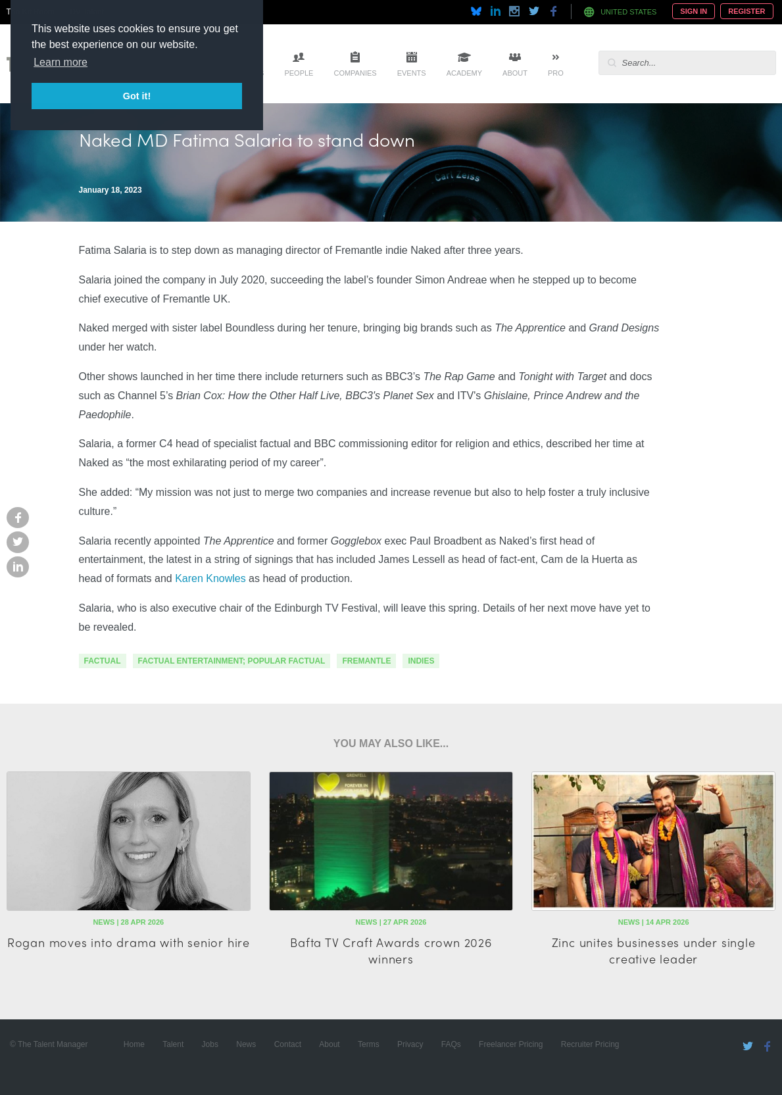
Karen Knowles (210, 578)
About (514, 73)
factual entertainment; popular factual (232, 661)
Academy (464, 73)
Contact (287, 1044)
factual (102, 661)
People (298, 73)
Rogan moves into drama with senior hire (128, 942)
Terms (368, 1044)
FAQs (451, 1044)
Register (746, 11)
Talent (172, 1044)
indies (421, 661)
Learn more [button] (60, 62)
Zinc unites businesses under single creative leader (654, 950)
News (246, 1044)
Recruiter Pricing (590, 1044)
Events (411, 73)
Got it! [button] (137, 96)
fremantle (366, 661)
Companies (354, 73)
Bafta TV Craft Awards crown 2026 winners (391, 950)
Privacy (410, 1044)
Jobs (210, 1044)
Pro (556, 73)
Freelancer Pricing (511, 1044)
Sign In (693, 11)
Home (134, 1044)
